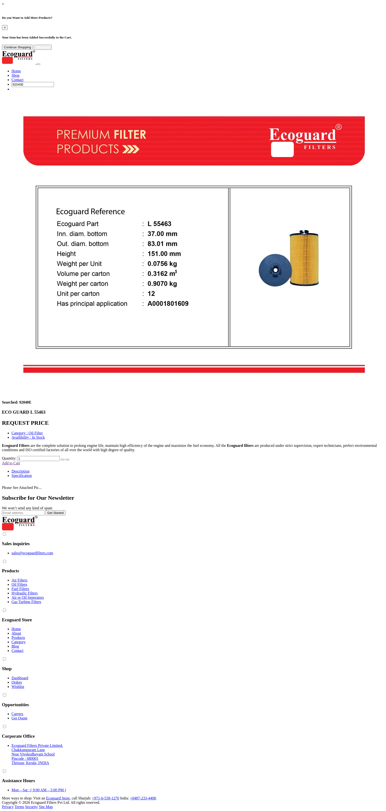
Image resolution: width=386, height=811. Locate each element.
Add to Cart (11, 463)
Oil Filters (19, 584)
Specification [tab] (22, 476)
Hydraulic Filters (25, 593)
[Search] (33, 84)
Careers (17, 714)
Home (16, 71)
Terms (19, 807)
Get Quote (19, 718)
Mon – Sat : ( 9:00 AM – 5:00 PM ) (39, 790)
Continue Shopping (17, 47)
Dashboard (20, 678)
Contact (18, 80)
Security (31, 807)
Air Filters (19, 580)
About (16, 633)
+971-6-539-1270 (105, 798)
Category (19, 642)
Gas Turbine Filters (26, 602)
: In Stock (28, 437)
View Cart (43, 47)
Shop (15, 75)
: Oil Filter (27, 433)
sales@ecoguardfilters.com (32, 553)
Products (18, 638)
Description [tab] (21, 471)
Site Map (46, 807)
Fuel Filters (20, 589)
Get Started (55, 513)
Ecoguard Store (58, 798)
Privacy (8, 807)
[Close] (5, 27)
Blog (15, 646)
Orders (17, 682)
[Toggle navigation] (38, 64)
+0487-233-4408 (143, 798)
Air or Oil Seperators (28, 597)
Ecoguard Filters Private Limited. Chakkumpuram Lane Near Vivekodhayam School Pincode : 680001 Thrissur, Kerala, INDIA (37, 754)
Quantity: (9, 458)
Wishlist (18, 687)
